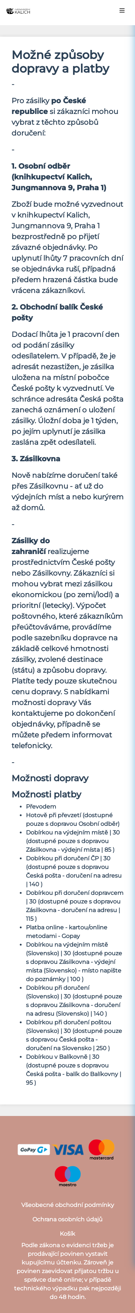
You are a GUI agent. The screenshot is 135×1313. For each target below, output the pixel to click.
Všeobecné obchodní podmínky (67, 1205)
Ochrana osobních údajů (67, 1219)
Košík (67, 1233)
